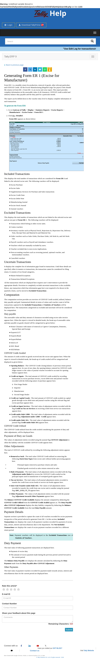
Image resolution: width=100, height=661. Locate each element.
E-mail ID (6, 594)
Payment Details (13, 512)
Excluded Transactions (17, 212)
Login (8, 25)
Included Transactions (17, 174)
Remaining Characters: (60, 624)
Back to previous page (14, 65)
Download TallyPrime (31, 24)
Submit (69, 629)
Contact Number (9, 604)
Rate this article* (9, 586)
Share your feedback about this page (18, 613)
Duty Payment (12, 543)
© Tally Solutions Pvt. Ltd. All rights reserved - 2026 (50, 657)
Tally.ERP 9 (10, 56)
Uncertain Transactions (17, 262)
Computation (11, 294)
